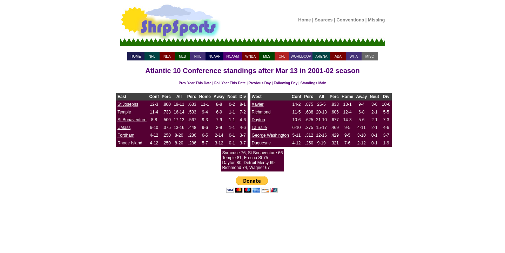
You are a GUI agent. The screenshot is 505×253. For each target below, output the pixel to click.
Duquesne (261, 143)
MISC (369, 56)
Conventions (350, 19)
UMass (123, 127)
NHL (197, 56)
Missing (376, 19)
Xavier (258, 104)
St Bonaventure (132, 119)
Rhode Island (129, 143)
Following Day (285, 83)
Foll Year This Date (229, 83)
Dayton (258, 119)
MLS (266, 56)
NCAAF (214, 56)
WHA (354, 56)
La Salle (259, 127)
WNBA (250, 56)
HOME (135, 56)
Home (304, 19)
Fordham (125, 135)
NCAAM (232, 56)
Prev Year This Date (195, 83)
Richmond (261, 112)
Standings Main (313, 83)
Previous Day (260, 83)
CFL (281, 56)
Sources (323, 19)
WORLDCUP (301, 56)
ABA (338, 56)
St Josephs (127, 104)
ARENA (321, 56)
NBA (167, 56)
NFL (152, 56)
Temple (124, 112)
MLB (182, 56)
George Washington (270, 135)
